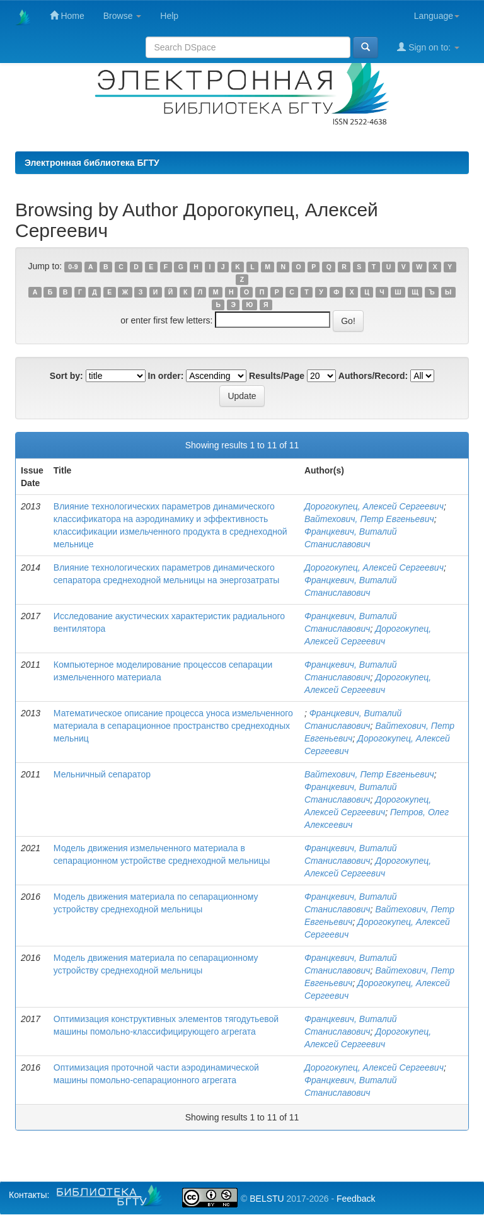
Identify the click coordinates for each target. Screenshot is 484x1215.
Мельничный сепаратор (102, 774)
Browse (122, 16)
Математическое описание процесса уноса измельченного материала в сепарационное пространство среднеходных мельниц (173, 725)
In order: (166, 376)
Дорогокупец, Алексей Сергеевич (374, 506)
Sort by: (66, 376)
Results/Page (276, 376)
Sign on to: (428, 47)
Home (67, 15)
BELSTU (267, 1199)
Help (169, 16)
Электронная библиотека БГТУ (92, 163)
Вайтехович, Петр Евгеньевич (369, 519)
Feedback (356, 1199)
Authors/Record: (373, 376)
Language (436, 16)
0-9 (73, 266)
